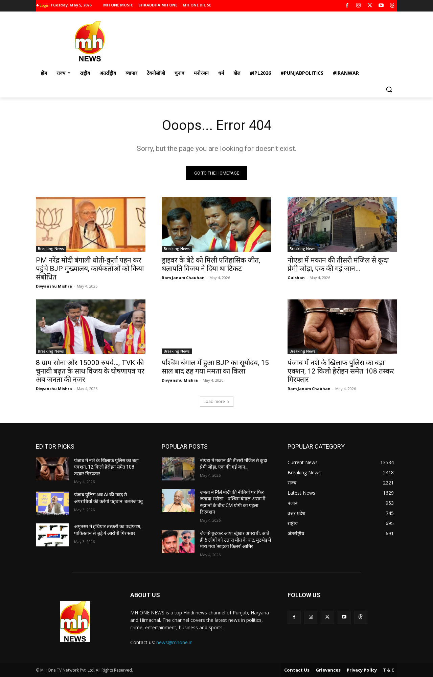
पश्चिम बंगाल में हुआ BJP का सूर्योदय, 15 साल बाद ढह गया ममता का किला (215, 367)
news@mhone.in (174, 642)
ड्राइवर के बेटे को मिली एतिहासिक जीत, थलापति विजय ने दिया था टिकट (211, 264)
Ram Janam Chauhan (183, 277)
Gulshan (296, 277)
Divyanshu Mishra (54, 286)
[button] (389, 89)
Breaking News (51, 248)
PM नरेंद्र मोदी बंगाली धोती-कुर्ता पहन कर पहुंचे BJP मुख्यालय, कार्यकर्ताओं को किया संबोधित (90, 268)
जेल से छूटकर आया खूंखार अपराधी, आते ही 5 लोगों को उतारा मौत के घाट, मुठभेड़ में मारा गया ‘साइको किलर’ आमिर (235, 540)
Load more (217, 401)
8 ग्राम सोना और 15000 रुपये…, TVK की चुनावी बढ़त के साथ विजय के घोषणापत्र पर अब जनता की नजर (90, 371)
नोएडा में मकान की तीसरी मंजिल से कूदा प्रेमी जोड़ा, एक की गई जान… (338, 264)
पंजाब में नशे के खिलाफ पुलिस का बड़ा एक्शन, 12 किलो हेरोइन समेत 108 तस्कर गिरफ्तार (341, 371)
